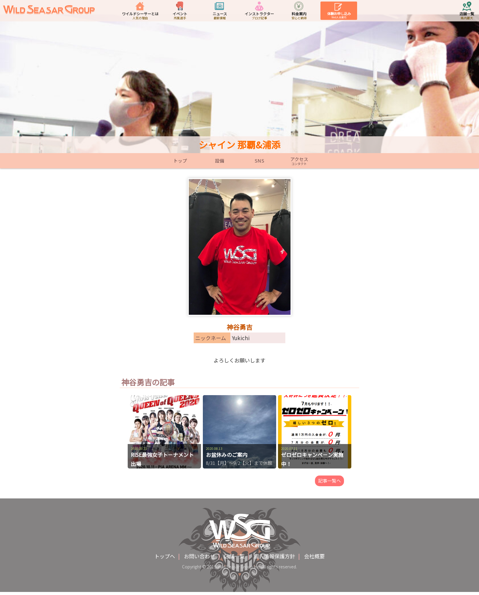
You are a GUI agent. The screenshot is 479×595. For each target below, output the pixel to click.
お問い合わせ (199, 559)
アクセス (299, 161)
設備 (219, 160)
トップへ (164, 559)
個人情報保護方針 (274, 559)
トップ (180, 160)
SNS (259, 160)
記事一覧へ (329, 482)
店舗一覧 (234, 559)
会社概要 (314, 559)
